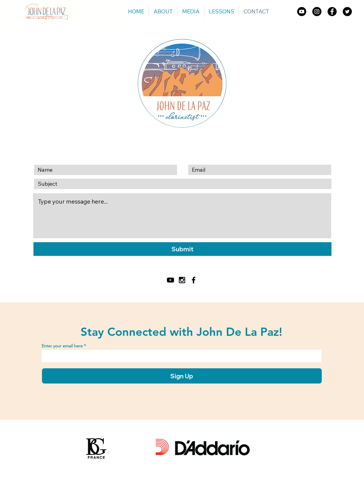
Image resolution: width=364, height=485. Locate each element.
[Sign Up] (182, 376)
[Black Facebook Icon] (193, 280)
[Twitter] (347, 11)
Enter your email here (62, 346)
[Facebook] (332, 11)
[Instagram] (316, 11)
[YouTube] (301, 11)
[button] (191, 11)
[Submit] (182, 249)
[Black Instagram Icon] (182, 280)
